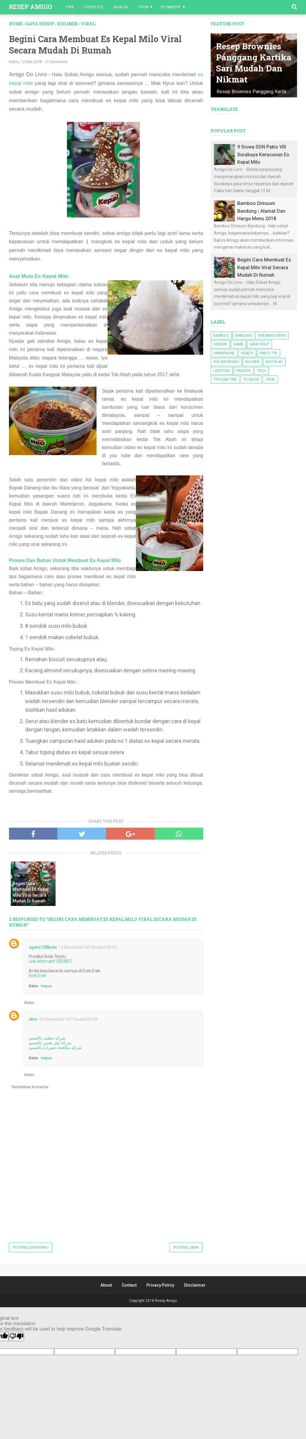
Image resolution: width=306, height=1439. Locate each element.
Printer (243, 371)
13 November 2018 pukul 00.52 (88, 948)
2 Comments (57, 62)
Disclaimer (195, 1286)
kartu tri (268, 353)
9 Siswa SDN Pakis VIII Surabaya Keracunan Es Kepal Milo (263, 154)
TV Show (251, 379)
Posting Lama (185, 1248)
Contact (129, 1286)
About (106, 1286)
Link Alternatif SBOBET (50, 962)
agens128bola (43, 948)
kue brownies (226, 362)
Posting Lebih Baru (30, 1248)
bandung (243, 335)
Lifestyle (93, 7)
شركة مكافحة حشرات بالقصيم (55, 1048)
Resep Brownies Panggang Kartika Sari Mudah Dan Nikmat (249, 57)
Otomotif (170, 7)
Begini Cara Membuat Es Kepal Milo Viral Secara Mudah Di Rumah (30, 893)
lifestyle (221, 371)
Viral (270, 379)
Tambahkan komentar (29, 1087)
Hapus (46, 987)
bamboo (221, 335)
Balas (33, 987)
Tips (69, 7)
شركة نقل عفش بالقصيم (50, 1043)
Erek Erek (37, 976)
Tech (143, 7)
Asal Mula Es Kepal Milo (39, 277)
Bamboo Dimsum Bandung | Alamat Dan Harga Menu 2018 (261, 210)
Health (121, 7)
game (238, 344)
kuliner (252, 362)
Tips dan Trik (225, 379)
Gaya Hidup (259, 344)
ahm (33, 1020)
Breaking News (272, 335)
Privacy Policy (160, 1286)
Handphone (224, 353)
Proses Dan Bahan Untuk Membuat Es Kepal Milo (65, 561)
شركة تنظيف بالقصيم (47, 1039)
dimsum (220, 344)
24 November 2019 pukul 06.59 (68, 1020)
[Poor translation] (16, 1337)
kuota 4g (274, 362)
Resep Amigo (30, 6)
